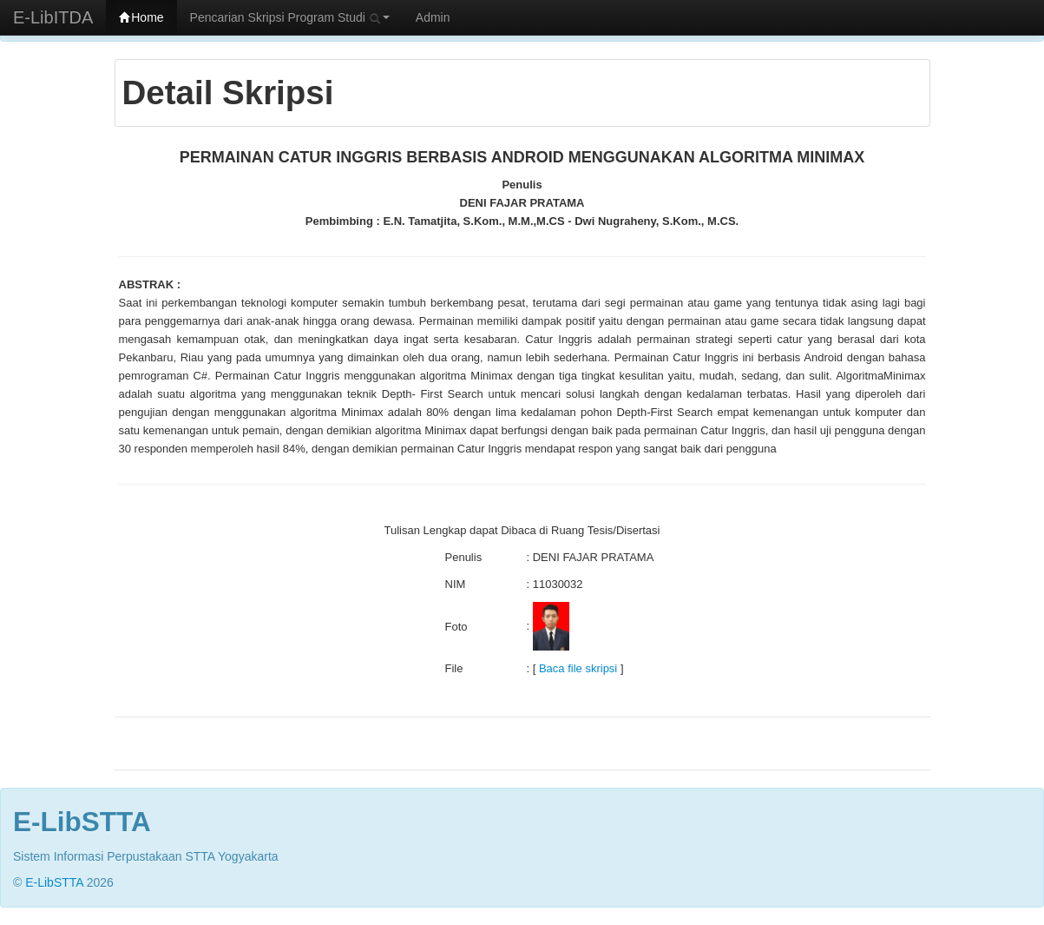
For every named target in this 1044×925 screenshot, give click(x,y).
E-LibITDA (53, 17)
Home (141, 17)
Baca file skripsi (578, 668)
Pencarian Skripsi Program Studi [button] (290, 17)
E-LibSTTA (54, 882)
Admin (433, 17)
